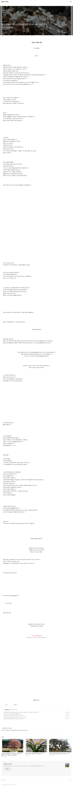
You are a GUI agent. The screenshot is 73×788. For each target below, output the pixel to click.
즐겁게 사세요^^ (5, 1)
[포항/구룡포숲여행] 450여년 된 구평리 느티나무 (13, 715)
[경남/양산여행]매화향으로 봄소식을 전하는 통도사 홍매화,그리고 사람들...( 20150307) (21, 712)
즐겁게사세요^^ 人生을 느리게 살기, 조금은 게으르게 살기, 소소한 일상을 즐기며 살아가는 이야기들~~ (24, 766)
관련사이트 (3, 780)
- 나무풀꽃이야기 (7, 709)
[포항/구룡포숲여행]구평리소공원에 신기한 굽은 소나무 (14, 717)
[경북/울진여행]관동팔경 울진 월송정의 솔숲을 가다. (14, 718)
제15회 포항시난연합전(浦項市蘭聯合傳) (12, 713)
